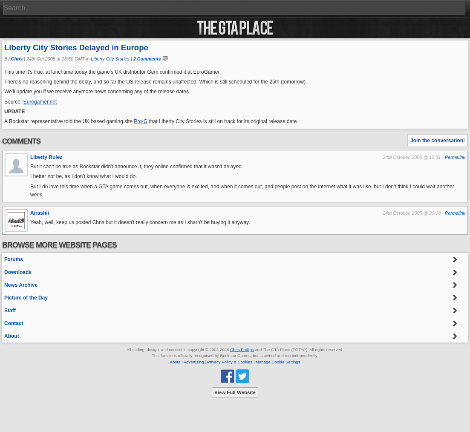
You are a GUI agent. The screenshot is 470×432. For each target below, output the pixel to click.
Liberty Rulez (46, 157)
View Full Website (235, 392)
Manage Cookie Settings (278, 362)
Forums (13, 259)
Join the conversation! (437, 141)
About (11, 336)
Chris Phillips (242, 349)
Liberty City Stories (110, 58)
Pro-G (140, 121)
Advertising (194, 362)
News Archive (20, 285)
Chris (17, 58)
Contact (13, 323)
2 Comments (147, 58)
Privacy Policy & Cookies (229, 362)
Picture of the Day (26, 298)
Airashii (39, 213)
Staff (10, 311)
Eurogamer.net (40, 102)
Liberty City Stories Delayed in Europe (76, 47)
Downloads (18, 272)
